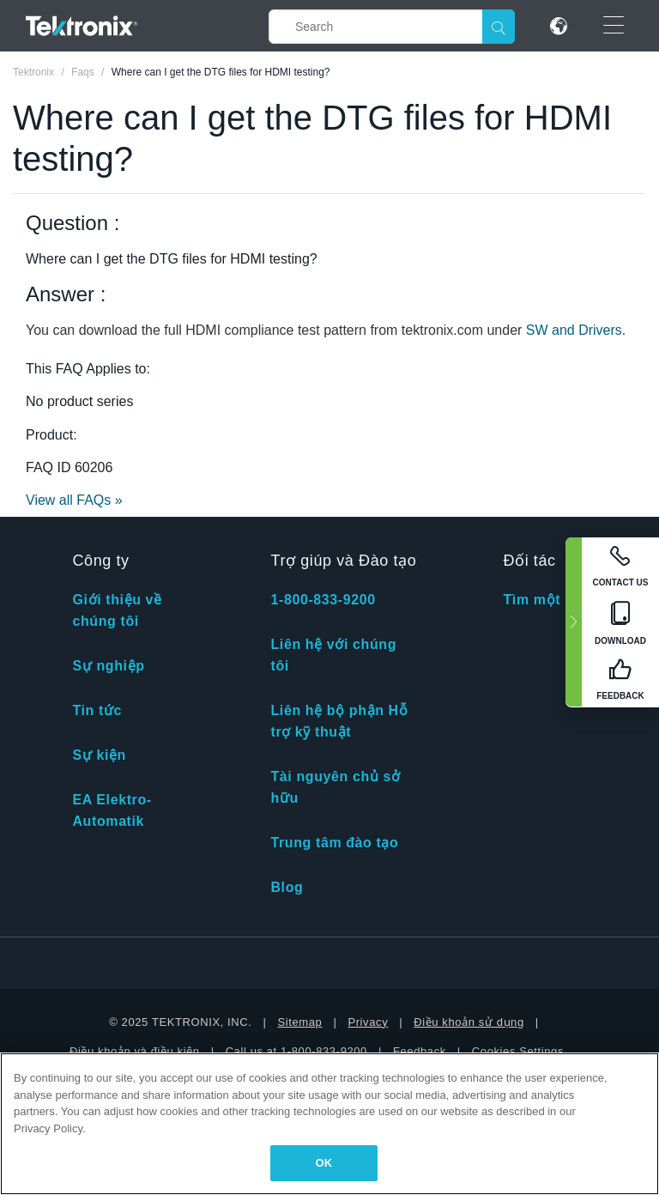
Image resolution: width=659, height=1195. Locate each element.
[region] (329, 1123)
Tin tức (97, 710)
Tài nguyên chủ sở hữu (335, 787)
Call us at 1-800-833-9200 (296, 1051)
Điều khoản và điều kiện (135, 1051)
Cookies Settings (518, 1051)
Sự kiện (98, 755)
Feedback (419, 1051)
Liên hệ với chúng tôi (333, 655)
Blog (286, 887)
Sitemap (300, 1022)
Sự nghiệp (108, 665)
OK (324, 1162)
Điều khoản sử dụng (469, 1022)
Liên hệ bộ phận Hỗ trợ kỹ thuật (339, 721)
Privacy (368, 1022)
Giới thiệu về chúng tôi (116, 610)
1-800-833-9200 (322, 599)
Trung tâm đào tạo (334, 842)
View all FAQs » (74, 500)
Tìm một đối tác (558, 599)
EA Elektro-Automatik (111, 810)
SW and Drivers (574, 330)
